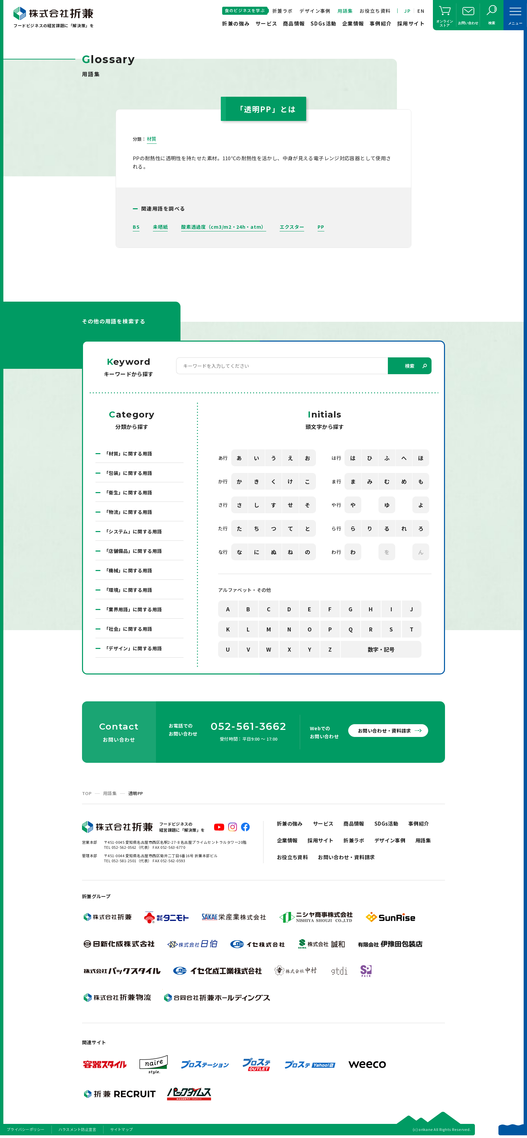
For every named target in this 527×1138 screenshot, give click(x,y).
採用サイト (411, 23)
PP (321, 226)
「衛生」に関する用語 (128, 492)
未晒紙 (160, 226)
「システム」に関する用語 (133, 531)
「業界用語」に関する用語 (133, 609)
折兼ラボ (282, 10)
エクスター (292, 226)
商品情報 (294, 23)
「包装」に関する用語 (128, 473)
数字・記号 (381, 649)
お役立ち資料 (375, 10)
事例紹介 (381, 23)
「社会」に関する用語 (128, 628)
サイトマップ (121, 1129)
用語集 (345, 10)
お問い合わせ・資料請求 (384, 730)
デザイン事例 (314, 10)
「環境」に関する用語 (128, 589)
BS (136, 226)
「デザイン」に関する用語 (133, 648)
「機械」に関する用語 (128, 570)
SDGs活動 (324, 23)
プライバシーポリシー (26, 1129)
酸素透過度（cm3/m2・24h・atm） (223, 226)
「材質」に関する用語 (128, 453)
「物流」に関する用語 (128, 512)
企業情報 (353, 23)
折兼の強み (236, 23)
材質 (152, 138)
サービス (266, 23)
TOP (86, 793)
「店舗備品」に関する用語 (133, 551)
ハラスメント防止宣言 (77, 1129)
